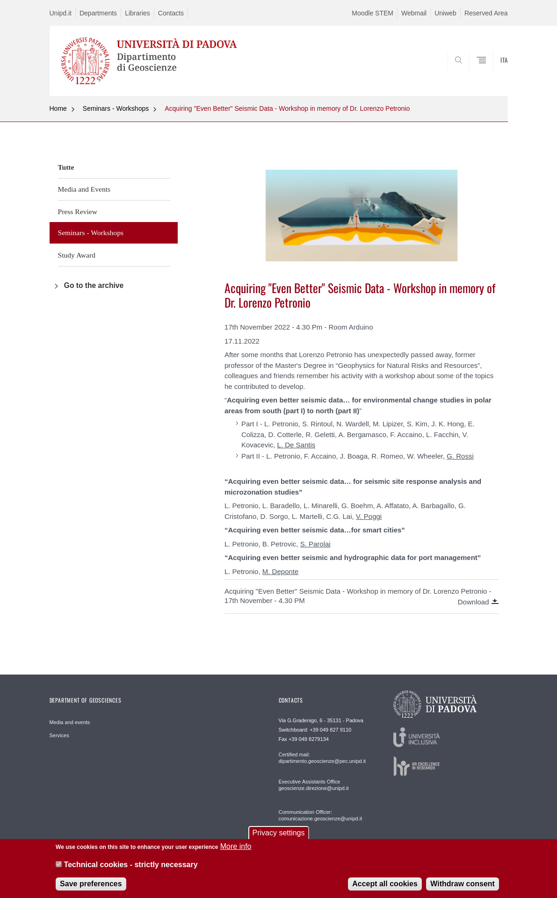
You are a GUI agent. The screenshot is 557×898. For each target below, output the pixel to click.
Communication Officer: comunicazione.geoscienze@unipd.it (320, 815)
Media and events (70, 722)
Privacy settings (278, 836)
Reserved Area (486, 13)
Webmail (414, 13)
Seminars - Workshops (116, 108)
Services (59, 735)
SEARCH (491, 73)
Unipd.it (61, 13)
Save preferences (91, 887)
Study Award (76, 255)
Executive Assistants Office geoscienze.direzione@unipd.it (314, 785)
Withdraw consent (462, 887)
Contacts (171, 13)
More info (236, 850)
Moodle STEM (372, 13)
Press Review (77, 212)
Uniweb (445, 13)
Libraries (137, 13)
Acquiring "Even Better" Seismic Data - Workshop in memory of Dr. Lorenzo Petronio (287, 108)
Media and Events (84, 189)
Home (58, 108)
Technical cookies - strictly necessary (131, 867)
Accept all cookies (385, 887)
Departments (98, 13)
